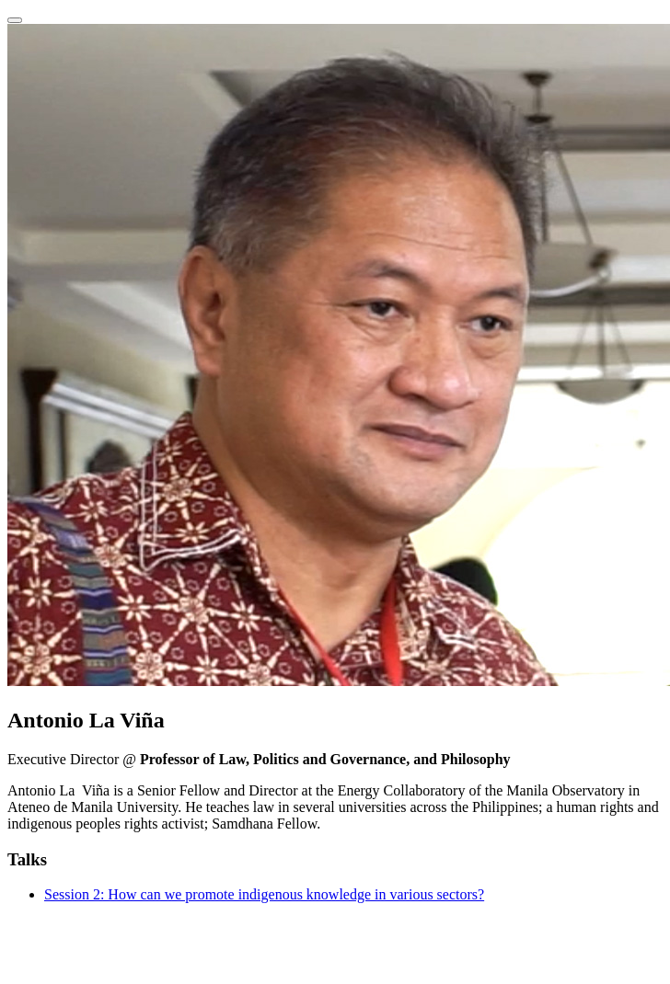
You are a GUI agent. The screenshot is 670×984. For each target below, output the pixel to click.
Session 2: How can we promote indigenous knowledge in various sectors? (264, 894)
